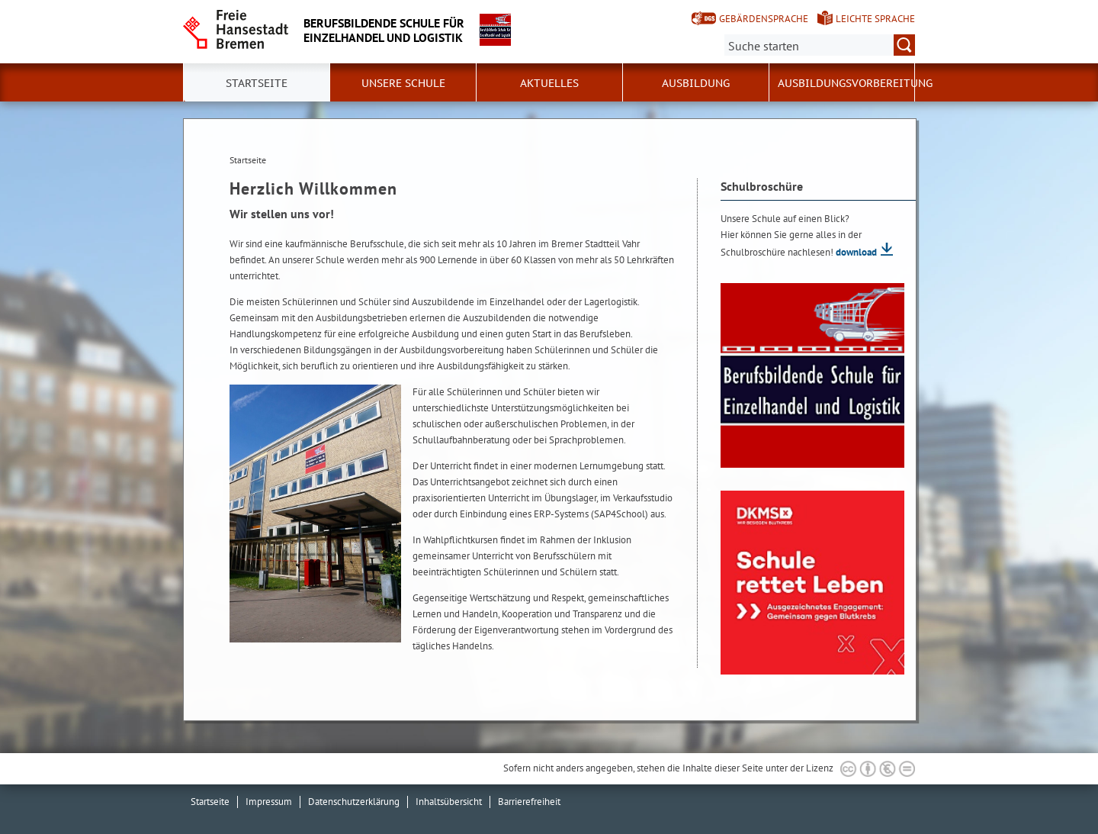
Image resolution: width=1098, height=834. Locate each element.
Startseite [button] (256, 83)
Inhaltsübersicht (449, 801)
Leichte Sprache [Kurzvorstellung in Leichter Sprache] (875, 18)
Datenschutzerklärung (354, 801)
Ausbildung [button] (696, 83)
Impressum (269, 801)
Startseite (210, 801)
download (856, 252)
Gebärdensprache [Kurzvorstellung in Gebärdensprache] (763, 18)
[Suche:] (819, 45)
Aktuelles (549, 83)
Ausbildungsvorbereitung (855, 83)
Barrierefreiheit (529, 801)
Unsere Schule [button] (403, 83)
